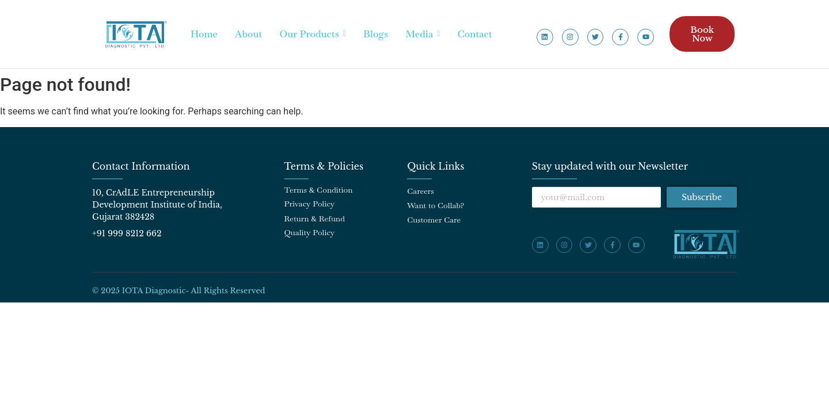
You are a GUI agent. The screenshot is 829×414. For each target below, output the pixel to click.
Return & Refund (314, 218)
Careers (420, 191)
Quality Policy (309, 232)
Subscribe (702, 197)
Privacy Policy (309, 203)
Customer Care (434, 219)
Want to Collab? (435, 205)
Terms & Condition (318, 190)
